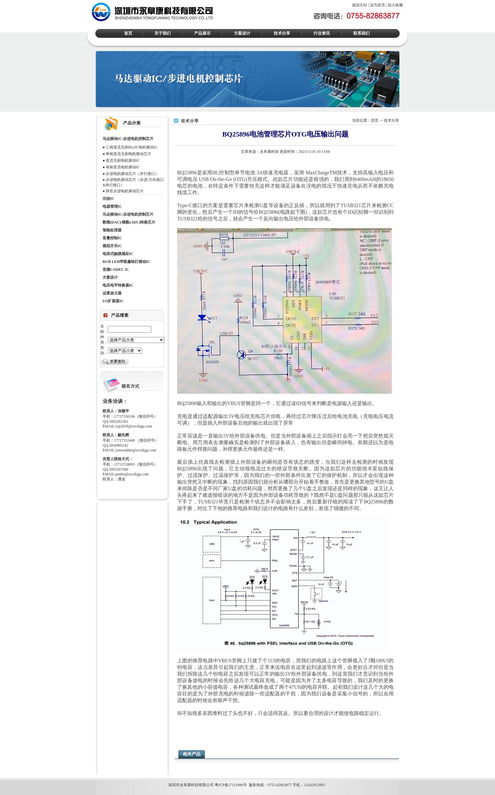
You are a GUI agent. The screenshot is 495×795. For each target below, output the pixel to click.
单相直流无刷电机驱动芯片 (128, 154)
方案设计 (242, 33)
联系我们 (361, 33)
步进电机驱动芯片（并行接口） (132, 173)
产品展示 (202, 33)
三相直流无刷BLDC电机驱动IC (132, 147)
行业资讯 (321, 33)
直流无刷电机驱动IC (123, 160)
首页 (128, 33)
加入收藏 (395, 5)
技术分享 (282, 33)
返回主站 (359, 5)
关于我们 (162, 33)
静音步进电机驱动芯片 (125, 191)
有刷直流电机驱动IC (123, 167)
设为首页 (377, 5)
